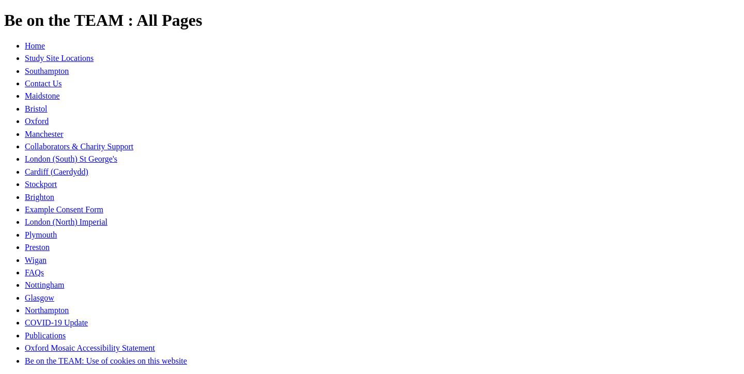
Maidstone (42, 95)
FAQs (34, 272)
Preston (37, 247)
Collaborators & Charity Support (79, 146)
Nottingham (44, 284)
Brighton (39, 197)
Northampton (47, 310)
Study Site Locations (59, 58)
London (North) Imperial (66, 221)
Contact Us (43, 83)
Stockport (41, 184)
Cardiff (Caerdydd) (56, 171)
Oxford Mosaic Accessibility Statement (90, 348)
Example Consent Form (64, 209)
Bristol (36, 108)
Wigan (36, 260)
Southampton (47, 71)
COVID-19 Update (56, 322)
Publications (45, 335)
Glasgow (39, 297)
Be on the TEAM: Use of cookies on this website (106, 360)
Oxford (37, 121)
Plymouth (41, 234)
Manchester (44, 134)
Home (35, 45)
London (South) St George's (71, 158)
